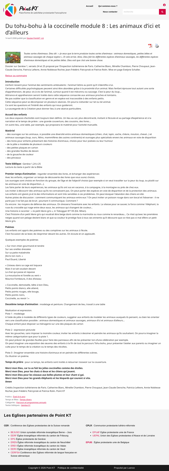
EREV (14, 446)
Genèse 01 (25, 405)
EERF (14, 435)
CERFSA (15, 452)
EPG (13, 439)
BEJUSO (15, 432)
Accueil (89, 6)
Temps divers (26, 399)
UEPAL (96, 435)
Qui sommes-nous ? (107, 6)
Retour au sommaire (16, 75)
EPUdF (96, 432)
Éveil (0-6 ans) (19, 396)
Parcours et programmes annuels (31, 402)
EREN (14, 442)
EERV (14, 449)
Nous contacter (110, 12)
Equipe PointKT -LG (35, 38)
